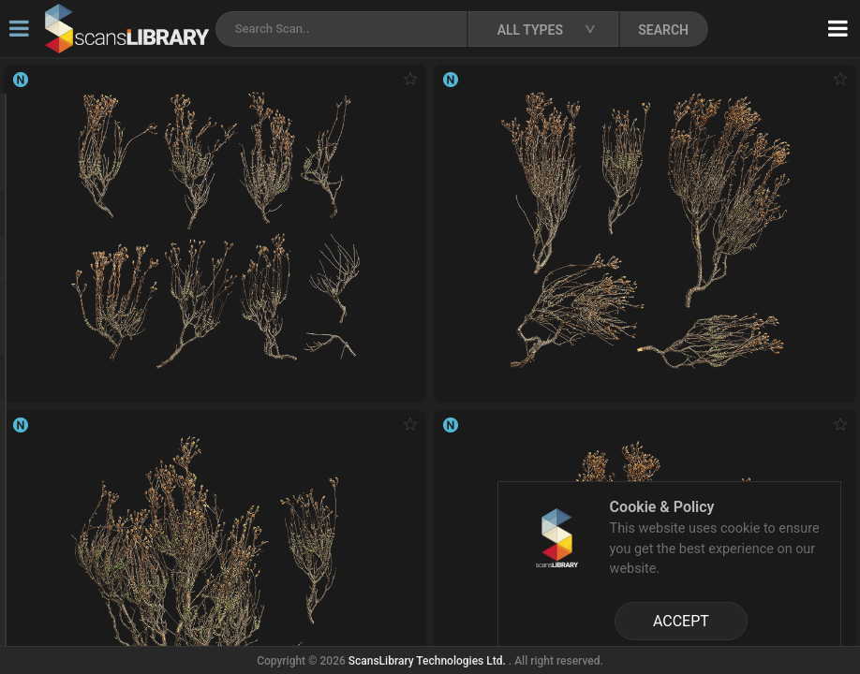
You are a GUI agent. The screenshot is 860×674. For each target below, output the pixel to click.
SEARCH (663, 29)
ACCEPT (681, 621)
